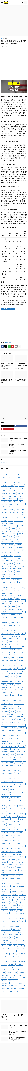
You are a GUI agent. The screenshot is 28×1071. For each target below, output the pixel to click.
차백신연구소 (18, 762)
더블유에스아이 (20, 512)
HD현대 (22, 921)
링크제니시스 (11, 558)
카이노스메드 (13, 765)
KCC (15, 945)
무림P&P (23, 566)
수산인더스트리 (11, 625)
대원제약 (10, 507)
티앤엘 (15, 805)
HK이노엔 (4, 934)
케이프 (9, 776)
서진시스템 (10, 611)
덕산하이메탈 (20, 515)
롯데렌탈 (4, 547)
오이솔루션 (17, 698)
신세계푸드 (21, 636)
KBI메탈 (9, 945)
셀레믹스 (11, 620)
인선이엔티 (22, 733)
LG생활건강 (13, 953)
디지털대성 (21, 533)
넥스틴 (14, 493)
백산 (15, 574)
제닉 (23, 741)
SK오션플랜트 (5, 983)
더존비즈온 (4, 515)
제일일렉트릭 (5, 751)
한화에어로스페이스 (13, 870)
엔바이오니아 (10, 684)
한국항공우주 (17, 848)
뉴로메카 (4, 501)
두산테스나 (13, 528)
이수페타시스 (19, 730)
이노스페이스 (5, 727)
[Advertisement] (14, 21)
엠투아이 (16, 690)
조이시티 (18, 751)
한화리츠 (22, 864)
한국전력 (4, 846)
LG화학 (11, 959)
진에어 (11, 762)
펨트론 (3, 816)
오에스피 (10, 698)
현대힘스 (10, 889)
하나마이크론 (19, 832)
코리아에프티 (13, 781)
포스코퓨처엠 (14, 819)
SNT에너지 (21, 988)
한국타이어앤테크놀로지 (7, 848)
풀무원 (21, 819)
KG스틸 (3, 948)
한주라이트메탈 (12, 862)
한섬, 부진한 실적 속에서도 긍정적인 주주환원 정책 (18, 445)
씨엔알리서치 (21, 646)
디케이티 (17, 536)
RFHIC (19, 969)
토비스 (16, 803)
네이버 (9, 490)
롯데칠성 (5, 38)
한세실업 (19, 854)
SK (14, 975)
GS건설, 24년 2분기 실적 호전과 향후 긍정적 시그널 (17, 1032)
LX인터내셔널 (11, 964)
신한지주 (4, 638)
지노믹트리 (9, 757)
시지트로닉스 (5, 633)
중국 (3, 757)
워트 (24, 708)
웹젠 (16, 714)
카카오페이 (19, 768)
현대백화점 (11, 881)
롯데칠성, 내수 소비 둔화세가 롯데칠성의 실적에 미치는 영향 (7, 381)
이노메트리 (17, 725)
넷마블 (3, 496)
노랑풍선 (9, 496)
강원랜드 (13, 472)
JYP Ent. (20, 942)
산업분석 (23, 590)
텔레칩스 (4, 803)
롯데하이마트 (5, 555)
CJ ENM (21, 905)
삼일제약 (15, 603)
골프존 (14, 477)
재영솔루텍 (17, 738)
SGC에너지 (8, 975)
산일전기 (4, 593)
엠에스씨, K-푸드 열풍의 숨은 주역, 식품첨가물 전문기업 (17, 451)
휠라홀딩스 (11, 897)
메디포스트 (10, 563)
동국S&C (4, 520)
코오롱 (11, 786)
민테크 (19, 568)
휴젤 (3, 899)
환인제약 (4, 894)
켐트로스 (4, 778)
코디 (18, 778)
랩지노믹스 (4, 542)
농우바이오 (21, 498)
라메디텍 (12, 539)
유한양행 (10, 725)
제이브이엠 (10, 743)
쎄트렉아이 (17, 641)
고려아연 (4, 477)
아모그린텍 (4, 649)
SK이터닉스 (21, 983)
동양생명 (11, 523)
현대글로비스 (5, 878)
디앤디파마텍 (12, 531)
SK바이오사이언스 (13, 977)
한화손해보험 (11, 867)
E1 (2, 916)
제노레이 (12, 741)
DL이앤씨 (22, 913)
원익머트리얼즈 (5, 711)
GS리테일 (11, 918)
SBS (16, 972)
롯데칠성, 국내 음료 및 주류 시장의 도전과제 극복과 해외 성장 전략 (7, 365)
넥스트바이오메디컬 (6, 493)
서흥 (16, 611)
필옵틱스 (9, 829)
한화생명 (4, 867)
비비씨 (20, 582)
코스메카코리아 (21, 784)
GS (15, 916)
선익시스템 (22, 611)
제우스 (3, 743)
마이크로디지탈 (5, 560)
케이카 (3, 776)
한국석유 (4, 843)
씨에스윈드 (14, 646)
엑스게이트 (20, 681)
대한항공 (23, 509)
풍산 (3, 821)
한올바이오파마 (12, 859)
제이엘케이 (22, 746)
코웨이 (18, 789)
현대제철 (17, 883)
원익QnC (19, 711)
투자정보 (22, 803)
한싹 (16, 856)
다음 (3, 418)
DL (16, 913)
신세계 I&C (4, 636)
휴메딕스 (18, 897)
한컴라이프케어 (10, 864)
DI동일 (12, 913)
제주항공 (12, 751)
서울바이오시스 (11, 609)
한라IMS (12, 851)
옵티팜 (14, 700)
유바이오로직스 (12, 722)
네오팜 (3, 490)
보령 (16, 577)
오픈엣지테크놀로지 (6, 700)
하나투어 (13, 835)
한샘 (9, 854)
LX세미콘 (4, 964)
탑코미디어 (10, 800)
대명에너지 (4, 504)
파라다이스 (16, 808)
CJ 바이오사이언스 (6, 905)
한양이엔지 (22, 856)
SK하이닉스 (17, 986)
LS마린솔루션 (14, 961)
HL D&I (10, 934)
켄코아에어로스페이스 (17, 776)
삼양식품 (22, 601)
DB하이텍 (19, 910)
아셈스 (22, 652)
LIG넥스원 (17, 959)
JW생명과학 (4, 942)
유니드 (8, 719)
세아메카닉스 (5, 617)
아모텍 (3, 652)
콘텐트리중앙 (11, 792)
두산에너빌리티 (5, 528)
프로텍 (13, 821)
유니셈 (13, 719)
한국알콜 (10, 843)
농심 (15, 498)
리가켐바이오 (17, 555)
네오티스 (23, 488)
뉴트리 (9, 501)
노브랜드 (15, 496)
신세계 (23, 633)
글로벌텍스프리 (5, 482)
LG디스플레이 (5, 953)
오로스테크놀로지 (5, 695)
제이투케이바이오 (5, 749)
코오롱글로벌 (18, 786)
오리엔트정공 (14, 695)
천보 (24, 762)
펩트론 (9, 816)
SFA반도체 (21, 972)
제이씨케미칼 (17, 743)
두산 (9, 525)
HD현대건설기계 (5, 924)
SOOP (3, 991)
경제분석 (12, 474)
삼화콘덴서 (4, 606)
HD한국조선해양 (15, 921)
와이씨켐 (4, 703)
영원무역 (4, 692)
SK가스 (19, 975)
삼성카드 (23, 598)
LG (22, 951)
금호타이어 (10, 485)
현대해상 (4, 889)
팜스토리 (4, 813)
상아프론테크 (12, 606)
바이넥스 (11, 571)
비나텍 (15, 582)
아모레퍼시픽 (12, 649)
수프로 (18, 625)
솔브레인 (18, 622)
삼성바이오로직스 (18, 593)
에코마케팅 (10, 679)
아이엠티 (21, 660)
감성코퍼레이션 (5, 472)
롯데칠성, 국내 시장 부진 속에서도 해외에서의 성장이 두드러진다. (21, 365)
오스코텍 (4, 698)
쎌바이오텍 (4, 644)
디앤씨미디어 (20, 531)
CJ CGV (14, 905)
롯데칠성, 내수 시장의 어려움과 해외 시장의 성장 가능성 (20, 381)
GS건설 (20, 916)
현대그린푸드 (19, 875)
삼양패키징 (4, 603)
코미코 (3, 784)
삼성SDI (16, 601)
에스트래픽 (13, 671)
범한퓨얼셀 (4, 577)
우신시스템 (19, 706)
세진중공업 (4, 620)
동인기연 (4, 525)
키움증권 (4, 800)
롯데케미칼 (17, 552)
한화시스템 (4, 870)
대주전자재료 (17, 507)
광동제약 (4, 480)
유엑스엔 (20, 722)
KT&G (7, 951)
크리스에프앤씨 (5, 797)
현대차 (13, 886)
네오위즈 (17, 488)
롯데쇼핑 (10, 547)
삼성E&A (10, 601)
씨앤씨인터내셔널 (18, 644)
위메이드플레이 (19, 716)
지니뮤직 (15, 757)
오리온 (21, 695)
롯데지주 (4, 552)
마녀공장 (18, 558)
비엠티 (11, 587)
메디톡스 (4, 563)
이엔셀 (3, 733)
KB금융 (3, 945)
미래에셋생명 (5, 568)
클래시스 (13, 797)
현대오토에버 (19, 881)
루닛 (11, 555)
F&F (7, 916)
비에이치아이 (5, 587)
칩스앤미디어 (5, 765)
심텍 (23, 638)
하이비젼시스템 (11, 838)
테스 (21, 800)
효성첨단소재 (22, 894)
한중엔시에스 (20, 862)
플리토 (3, 824)
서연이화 (4, 609)
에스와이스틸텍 (5, 671)
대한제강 (17, 509)
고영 (9, 477)
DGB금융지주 (5, 913)
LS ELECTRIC (5, 961)
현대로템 (12, 878)
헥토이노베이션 (19, 873)
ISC (12, 940)
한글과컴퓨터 (5, 851)
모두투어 (16, 566)
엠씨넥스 (23, 687)
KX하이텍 (13, 951)
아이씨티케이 (20, 657)
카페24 (3, 770)
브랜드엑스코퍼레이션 (16, 579)
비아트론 (10, 585)
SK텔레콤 (11, 986)
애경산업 (9, 665)
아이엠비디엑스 (13, 660)
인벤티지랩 (15, 733)
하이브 (3, 838)
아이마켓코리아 (5, 657)
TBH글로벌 (4, 994)
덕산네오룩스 (12, 515)
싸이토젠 (10, 641)
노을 (21, 496)
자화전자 (10, 738)
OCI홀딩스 (4, 969)
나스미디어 (4, 488)
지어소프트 (20, 759)
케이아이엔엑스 (16, 770)
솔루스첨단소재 (5, 622)
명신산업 (4, 566)
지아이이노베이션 (12, 759)
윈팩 (3, 719)
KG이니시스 (10, 948)
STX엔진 (16, 991)
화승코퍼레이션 (15, 891)
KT (3, 951)
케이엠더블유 (18, 773)
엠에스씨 (10, 690)
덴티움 (11, 517)
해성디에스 (10, 873)
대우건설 (22, 504)
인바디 (9, 733)
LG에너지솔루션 (21, 953)
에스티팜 (4, 673)
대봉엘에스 (11, 504)
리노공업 (4, 558)
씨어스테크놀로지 (5, 646)
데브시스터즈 (5, 517)
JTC (24, 940)
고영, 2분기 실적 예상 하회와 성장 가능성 (18, 438)
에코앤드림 (18, 679)
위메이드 (4, 716)
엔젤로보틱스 (5, 687)
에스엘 (9, 668)
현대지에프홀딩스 (5, 886)
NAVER (4, 967)
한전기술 (20, 859)
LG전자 (17, 956)
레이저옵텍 (4, 544)
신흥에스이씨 (11, 638)
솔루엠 (12, 622)
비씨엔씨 (4, 585)
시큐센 (11, 633)
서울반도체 (19, 609)
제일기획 (19, 749)
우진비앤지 (11, 708)
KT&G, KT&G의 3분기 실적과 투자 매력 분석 (13, 1016)
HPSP (17, 937)
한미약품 (4, 854)
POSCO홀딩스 (12, 969)
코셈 (8, 784)
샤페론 (18, 606)
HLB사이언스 (5, 937)
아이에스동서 (5, 660)
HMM (11, 937)
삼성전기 (19, 595)
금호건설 (19, 482)
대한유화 (11, 509)
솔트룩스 (4, 625)
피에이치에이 (5, 827)
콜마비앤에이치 (19, 792)
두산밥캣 (21, 525)
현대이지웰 (10, 883)
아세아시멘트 (15, 652)
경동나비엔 (19, 472)
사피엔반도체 (16, 590)
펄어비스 (15, 813)
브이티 (3, 582)
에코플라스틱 (13, 681)
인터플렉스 (11, 735)
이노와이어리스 (13, 727)
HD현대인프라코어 (6, 929)
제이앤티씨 (4, 746)
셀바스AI (17, 620)
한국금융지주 (13, 840)
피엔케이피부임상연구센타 (15, 827)
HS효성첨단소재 (5, 940)
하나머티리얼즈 (5, 835)
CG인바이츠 (13, 902)
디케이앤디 (10, 536)
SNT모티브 (13, 988)
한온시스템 (4, 859)
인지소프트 (4, 735)
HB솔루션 (22, 918)
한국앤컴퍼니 (17, 843)
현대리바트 (18, 878)
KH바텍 (17, 948)
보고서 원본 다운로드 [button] (9, 308)
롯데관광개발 (18, 544)
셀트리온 (23, 620)
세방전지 (19, 614)
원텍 (3, 714)
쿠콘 (10, 794)
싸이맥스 (4, 641)
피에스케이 (10, 824)
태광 (16, 800)
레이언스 (18, 542)
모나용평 (10, 566)
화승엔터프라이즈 (5, 891)
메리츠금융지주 (19, 563)
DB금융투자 (4, 910)
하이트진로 (18, 838)
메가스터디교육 (19, 560)
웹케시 (21, 714)
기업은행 (22, 485)
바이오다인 (4, 574)
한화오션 (4, 873)
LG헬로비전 (4, 959)
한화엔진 (22, 870)
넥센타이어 (15, 490)
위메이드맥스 (11, 716)
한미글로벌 (18, 851)
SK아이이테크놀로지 (13, 980)
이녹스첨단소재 (22, 727)
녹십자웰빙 (10, 498)
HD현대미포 (4, 926)
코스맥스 (14, 784)
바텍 (10, 574)
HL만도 (16, 934)
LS (22, 959)
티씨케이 (9, 805)
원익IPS (12, 711)
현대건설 (12, 875)
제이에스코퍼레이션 (13, 746)
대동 (21, 501)
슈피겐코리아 (11, 628)
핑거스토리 (16, 829)
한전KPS (4, 862)
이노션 (23, 725)
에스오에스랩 (21, 668)
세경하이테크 (12, 614)
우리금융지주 (5, 706)
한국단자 (20, 840)
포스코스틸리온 (22, 816)
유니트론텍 (4, 722)
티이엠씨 (9, 808)
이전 (25, 418)
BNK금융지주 (5, 902)
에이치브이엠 (5, 676)
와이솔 (19, 700)
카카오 (19, 765)
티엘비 (3, 808)
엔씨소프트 (18, 684)
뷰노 (3, 579)
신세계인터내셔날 (13, 636)
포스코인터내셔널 (5, 819)
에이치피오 (12, 676)
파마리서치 (23, 808)
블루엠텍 (9, 582)
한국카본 (16, 846)
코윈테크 (4, 792)
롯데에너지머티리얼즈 (19, 547)
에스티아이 (20, 671)
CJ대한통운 (4, 907)
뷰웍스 (8, 579)
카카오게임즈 (5, 768)
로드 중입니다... (4, 462)
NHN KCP (23, 967)
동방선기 (10, 520)
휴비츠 (24, 897)
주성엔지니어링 (19, 754)
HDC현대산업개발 (19, 932)
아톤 (22, 663)
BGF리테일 (23, 899)
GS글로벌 (4, 918)
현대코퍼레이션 (20, 886)
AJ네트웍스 (9, 899)
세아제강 (21, 617)
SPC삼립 (10, 991)
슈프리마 (4, 628)
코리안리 (20, 781)
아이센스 (13, 657)
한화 (16, 864)
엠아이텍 (4, 690)
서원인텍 (4, 611)
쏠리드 (10, 644)
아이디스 (15, 655)
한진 (3, 864)
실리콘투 (18, 638)
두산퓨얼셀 (20, 528)
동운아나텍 (18, 523)
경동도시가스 (5, 474)
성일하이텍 (4, 614)
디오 (8, 533)
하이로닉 (19, 835)
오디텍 (16, 692)
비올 (16, 587)
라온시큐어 (18, 539)
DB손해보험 (12, 910)
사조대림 (9, 590)
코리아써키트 (5, 781)
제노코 (17, 741)
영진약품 (10, 692)
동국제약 (23, 517)
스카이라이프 (19, 628)
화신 (22, 891)
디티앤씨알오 (5, 539)
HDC (12, 932)
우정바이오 (4, 708)
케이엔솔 (4, 773)
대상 (17, 504)
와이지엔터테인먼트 (19, 703)
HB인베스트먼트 (5, 921)
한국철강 (10, 846)
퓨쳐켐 (8, 821)
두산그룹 (14, 525)
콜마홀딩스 (4, 794)
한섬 (14, 854)
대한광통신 (4, 509)
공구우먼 (20, 477)
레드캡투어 (11, 542)
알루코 (3, 665)
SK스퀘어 (4, 980)
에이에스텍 (19, 673)
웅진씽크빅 (18, 708)
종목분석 (10, 342)
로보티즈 (11, 544)
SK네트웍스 (4, 977)
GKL (11, 916)
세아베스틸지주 (13, 617)
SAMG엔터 (9, 972)
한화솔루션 (18, 867)
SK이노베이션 (13, 983)
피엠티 (3, 829)
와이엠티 (10, 703)
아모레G (19, 649)
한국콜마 (22, 846)
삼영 (10, 603)
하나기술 (12, 832)
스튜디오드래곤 (5, 630)
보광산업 (11, 577)
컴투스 (9, 770)
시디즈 (20, 630)
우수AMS (12, 706)
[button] (2, 2)
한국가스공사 (5, 840)
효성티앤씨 (4, 897)
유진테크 (4, 725)
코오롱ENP (11, 789)
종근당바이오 (5, 754)
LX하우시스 (19, 964)
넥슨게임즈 (20, 493)
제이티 (13, 749)
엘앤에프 (12, 687)
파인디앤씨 (4, 811)
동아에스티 (4, 523)
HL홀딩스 (22, 934)
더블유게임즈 (5, 512)
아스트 (3, 655)
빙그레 (3, 590)
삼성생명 (4, 595)
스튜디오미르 (14, 630)
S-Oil (3, 972)
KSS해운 (23, 948)
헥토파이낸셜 (5, 875)
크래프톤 (15, 794)
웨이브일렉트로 (10, 714)
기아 (16, 485)
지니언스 (22, 757)
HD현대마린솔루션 (15, 924)
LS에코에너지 (22, 961)
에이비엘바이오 (11, 673)
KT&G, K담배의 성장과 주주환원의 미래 (18, 1025)
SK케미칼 (4, 986)
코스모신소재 (5, 786)
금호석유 (4, 485)
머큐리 (12, 560)
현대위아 (4, 883)
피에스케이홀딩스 (18, 824)
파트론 (18, 811)
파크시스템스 (12, 811)
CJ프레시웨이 (20, 907)
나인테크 (11, 488)
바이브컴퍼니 (18, 571)
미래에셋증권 (13, 568)
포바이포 (14, 816)
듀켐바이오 (4, 531)
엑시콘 (3, 684)
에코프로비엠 (5, 681)
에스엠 (15, 668)
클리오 (18, 797)
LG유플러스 (4, 956)
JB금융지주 (18, 940)
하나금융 (22, 829)
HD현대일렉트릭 (16, 929)
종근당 (24, 751)
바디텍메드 (4, 571)
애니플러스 (16, 665)
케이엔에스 (10, 773)
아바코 (9, 652)
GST (17, 918)
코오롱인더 (4, 789)
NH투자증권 (10, 967)
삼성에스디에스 (11, 595)
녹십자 (3, 498)
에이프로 (19, 676)
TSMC (18, 994)
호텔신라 (16, 889)
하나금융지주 (5, 832)
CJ (18, 902)
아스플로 (9, 655)
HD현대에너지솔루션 (14, 926)
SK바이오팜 (22, 977)
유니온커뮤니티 (20, 719)
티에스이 (21, 805)
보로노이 (22, 577)
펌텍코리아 (22, 813)
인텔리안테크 (19, 735)
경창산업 (18, 474)
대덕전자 (15, 501)
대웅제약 (4, 507)
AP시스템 (16, 899)
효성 (9, 894)
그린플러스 (18, 480)
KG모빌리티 (21, 945)
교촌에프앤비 (11, 480)
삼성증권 (17, 598)
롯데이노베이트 (12, 550)
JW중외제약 (12, 942)
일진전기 (4, 738)
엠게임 (17, 687)
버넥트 (19, 574)
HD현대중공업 (5, 932)
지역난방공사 (5, 762)
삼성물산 (10, 593)
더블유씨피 (12, 512)
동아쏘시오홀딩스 (18, 520)
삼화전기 (22, 603)
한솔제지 (4, 856)
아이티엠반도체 (5, 663)
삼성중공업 (10, 598)
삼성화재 (4, 601)
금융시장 (13, 482)
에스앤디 (4, 668)
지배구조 (4, 759)
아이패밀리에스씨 (14, 663)
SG (3, 975)
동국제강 (17, 517)
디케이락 (4, 536)
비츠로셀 (22, 587)
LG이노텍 (12, 956)
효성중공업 (15, 894)
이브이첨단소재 (11, 730)
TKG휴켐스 (12, 994)
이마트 (3, 730)
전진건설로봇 (5, 741)
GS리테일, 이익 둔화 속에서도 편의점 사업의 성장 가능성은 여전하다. (17, 1038)
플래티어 (19, 821)
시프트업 (17, 633)
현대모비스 (4, 881)
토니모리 (10, 803)
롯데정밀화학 (21, 550)
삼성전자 (4, 598)
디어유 (3, 533)
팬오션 (9, 813)
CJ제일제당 (12, 907)
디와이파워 (14, 533)
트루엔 (3, 805)
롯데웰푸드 (4, 550)
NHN (17, 967)
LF (18, 951)
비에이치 (16, 585)
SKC (24, 986)
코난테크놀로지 (11, 778)
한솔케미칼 (10, 856)
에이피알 (4, 679)
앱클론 (22, 665)
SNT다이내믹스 (5, 988)
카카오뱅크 (12, 768)
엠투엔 (22, 690)
